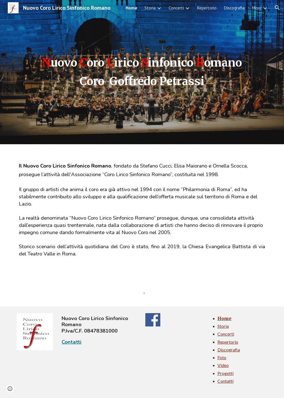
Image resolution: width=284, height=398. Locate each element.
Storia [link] (150, 8)
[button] (277, 7)
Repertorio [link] (207, 8)
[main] (142, 72)
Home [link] (131, 8)
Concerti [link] (176, 8)
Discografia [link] (234, 8)
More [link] (257, 8)
